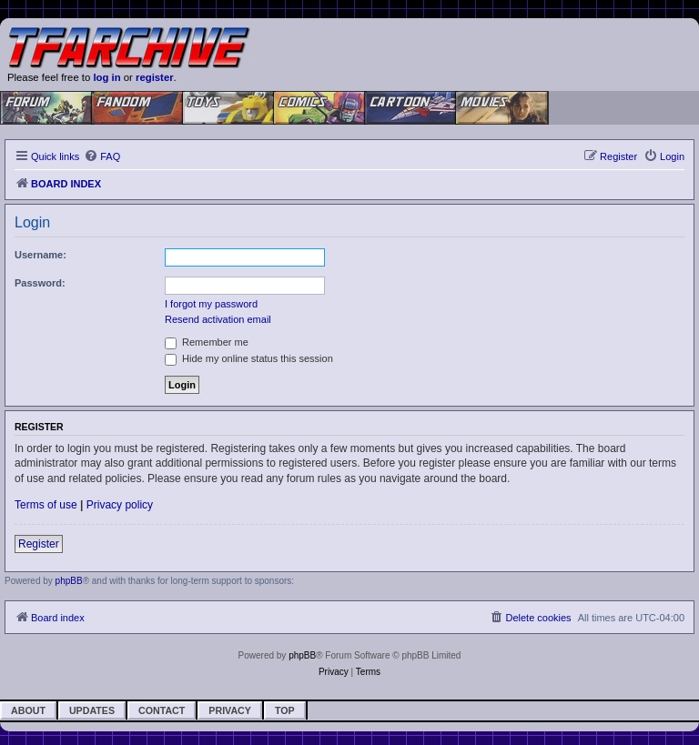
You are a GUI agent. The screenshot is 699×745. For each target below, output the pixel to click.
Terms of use (46, 504)
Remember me (206, 342)
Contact (161, 710)
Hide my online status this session (249, 358)
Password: (40, 282)
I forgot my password (211, 303)
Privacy (229, 710)
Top (285, 710)
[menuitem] (102, 156)
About (28, 710)
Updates (92, 710)
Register (38, 544)
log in (106, 77)
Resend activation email (218, 319)
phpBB (69, 581)
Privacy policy (119, 504)
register (155, 77)
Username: (40, 254)
